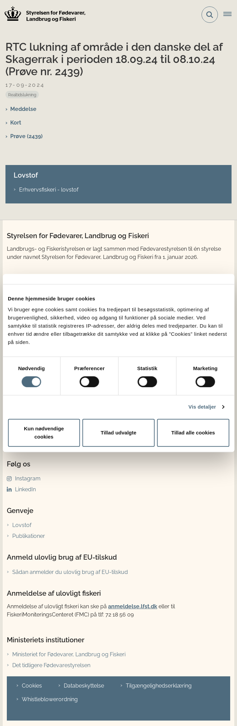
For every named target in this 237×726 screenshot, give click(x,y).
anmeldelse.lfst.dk (132, 606)
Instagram (28, 478)
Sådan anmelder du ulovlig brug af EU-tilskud (70, 572)
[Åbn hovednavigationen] (230, 15)
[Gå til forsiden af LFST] (43, 14)
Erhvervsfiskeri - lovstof (48, 189)
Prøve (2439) (26, 136)
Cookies (32, 685)
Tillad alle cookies (193, 432)
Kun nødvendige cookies (44, 433)
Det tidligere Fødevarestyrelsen (51, 665)
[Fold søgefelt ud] (210, 14)
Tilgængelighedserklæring (159, 685)
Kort (15, 122)
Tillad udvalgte (118, 432)
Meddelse (23, 109)
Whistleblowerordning (50, 699)
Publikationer (28, 536)
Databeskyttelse (84, 685)
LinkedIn (25, 489)
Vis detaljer (202, 407)
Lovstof (21, 525)
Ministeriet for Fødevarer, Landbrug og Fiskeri (68, 654)
